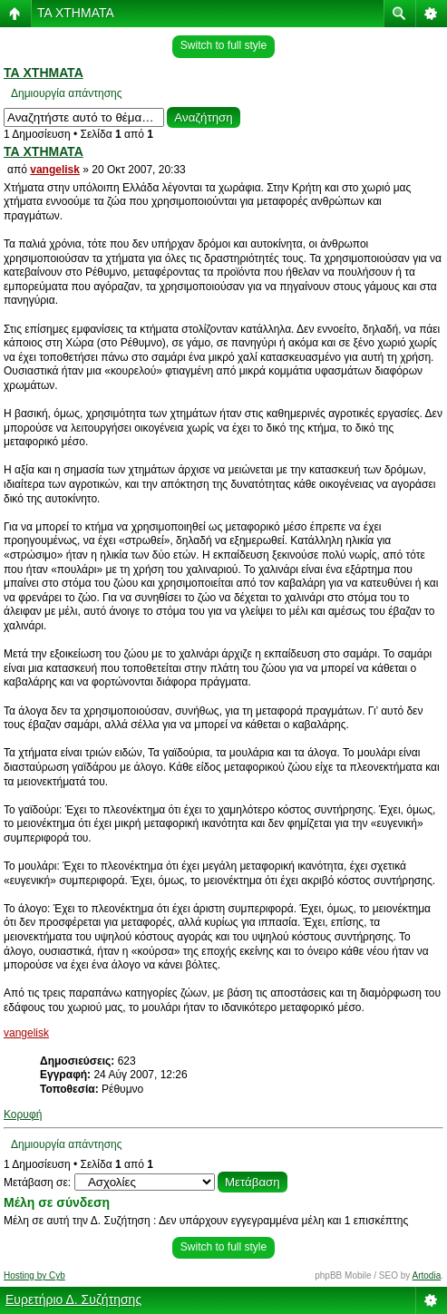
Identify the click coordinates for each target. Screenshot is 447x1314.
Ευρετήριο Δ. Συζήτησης (73, 1299)
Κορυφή (23, 1114)
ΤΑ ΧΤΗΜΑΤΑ (75, 12)
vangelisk (55, 169)
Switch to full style (223, 45)
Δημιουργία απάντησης (66, 93)
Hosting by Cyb (34, 1275)
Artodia (427, 1275)
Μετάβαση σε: (37, 1182)
